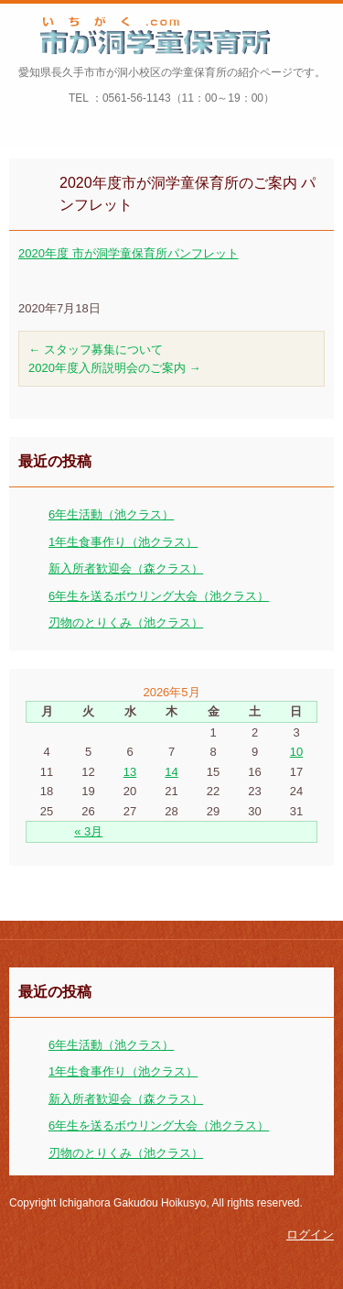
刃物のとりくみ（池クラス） (125, 622)
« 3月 (88, 831)
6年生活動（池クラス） (111, 514)
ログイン (310, 1234)
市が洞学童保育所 (102, 67)
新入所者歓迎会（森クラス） (125, 568)
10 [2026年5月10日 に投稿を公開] (296, 752)
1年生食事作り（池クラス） (123, 542)
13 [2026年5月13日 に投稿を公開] (129, 772)
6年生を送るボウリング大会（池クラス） (158, 596)
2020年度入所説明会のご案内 (114, 368)
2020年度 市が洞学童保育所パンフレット (128, 253)
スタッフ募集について (95, 349)
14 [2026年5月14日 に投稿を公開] (171, 772)
